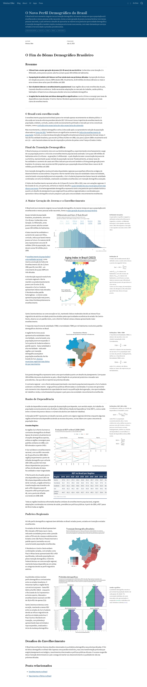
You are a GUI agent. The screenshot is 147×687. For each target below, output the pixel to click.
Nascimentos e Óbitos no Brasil (40, 676)
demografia (61, 30)
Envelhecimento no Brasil (38, 672)
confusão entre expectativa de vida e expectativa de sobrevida (60, 125)
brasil (53, 30)
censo (47, 30)
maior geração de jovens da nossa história (82, 210)
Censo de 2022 (40, 132)
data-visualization (31, 30)
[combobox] (142, 3)
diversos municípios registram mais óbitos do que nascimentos (37, 361)
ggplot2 (41, 30)
